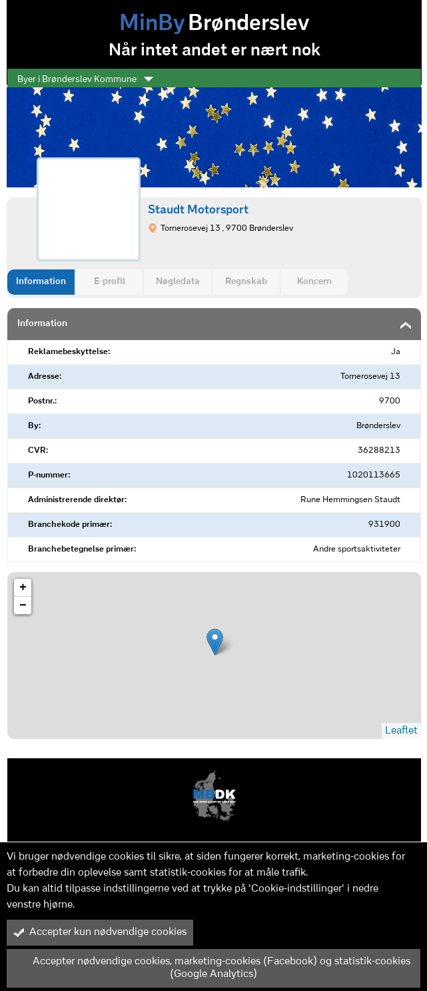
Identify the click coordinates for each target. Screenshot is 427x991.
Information (41, 282)
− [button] (23, 606)
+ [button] (23, 588)
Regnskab (246, 282)
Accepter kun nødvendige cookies (100, 932)
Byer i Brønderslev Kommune (85, 79)
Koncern (314, 282)
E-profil (109, 282)
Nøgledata (178, 282)
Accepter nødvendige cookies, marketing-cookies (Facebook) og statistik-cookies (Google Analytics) (211, 968)
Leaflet (401, 731)
